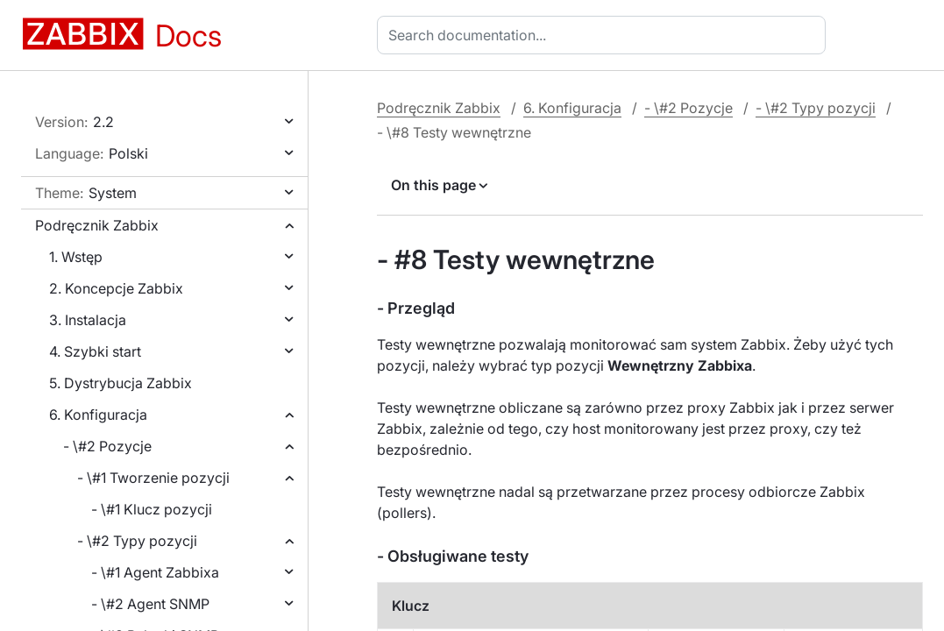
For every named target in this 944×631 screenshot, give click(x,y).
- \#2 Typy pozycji (137, 540)
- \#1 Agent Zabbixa (155, 572)
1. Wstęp (76, 257)
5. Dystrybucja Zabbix (120, 383)
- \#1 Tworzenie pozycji (153, 477)
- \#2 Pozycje (107, 446)
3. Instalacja (87, 320)
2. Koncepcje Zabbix (116, 288)
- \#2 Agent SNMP (150, 604)
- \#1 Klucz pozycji (151, 509)
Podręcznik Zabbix (97, 225)
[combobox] (605, 35)
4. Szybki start (95, 351)
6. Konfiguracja (98, 414)
